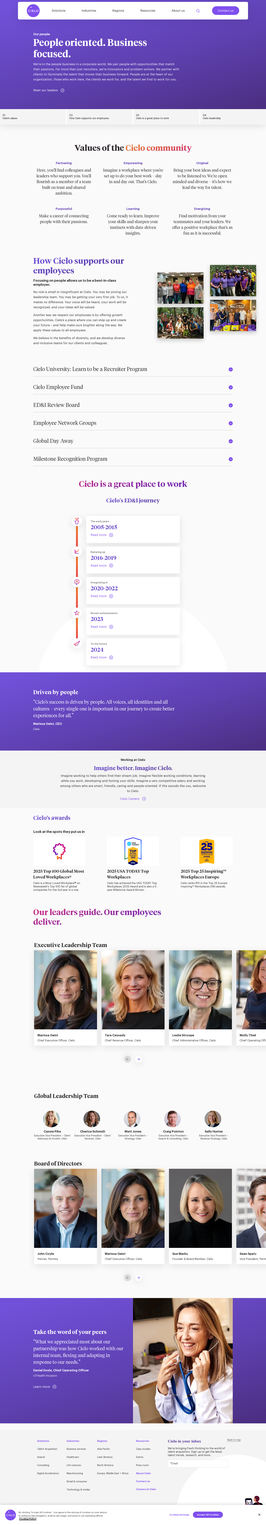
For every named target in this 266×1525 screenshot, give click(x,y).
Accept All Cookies (208, 1514)
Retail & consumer (77, 1481)
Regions (118, 10)
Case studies (143, 1449)
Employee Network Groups (133, 423)
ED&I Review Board (133, 405)
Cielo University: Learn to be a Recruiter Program (133, 369)
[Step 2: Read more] (102, 565)
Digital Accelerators (48, 1473)
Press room (142, 1465)
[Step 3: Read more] (102, 596)
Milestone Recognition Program (133, 459)
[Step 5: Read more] (102, 657)
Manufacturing (75, 1473)
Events (139, 1457)
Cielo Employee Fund (133, 387)
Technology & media (78, 1490)
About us (178, 10)
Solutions (58, 10)
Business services (76, 1449)
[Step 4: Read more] (102, 626)
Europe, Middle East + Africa (112, 1473)
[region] (133, 1515)
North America (105, 1465)
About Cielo (143, 1473)
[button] (138, 1059)
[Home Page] (33, 10)
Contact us (226, 10)
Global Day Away (133, 441)
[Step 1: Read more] (102, 535)
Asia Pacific (103, 1449)
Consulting (43, 1465)
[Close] (259, 1514)
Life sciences (74, 1465)
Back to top (234, 1440)
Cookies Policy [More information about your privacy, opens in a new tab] (28, 1519)
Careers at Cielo (146, 1489)
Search (198, 11)
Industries (89, 10)
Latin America (104, 1457)
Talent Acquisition (47, 1449)
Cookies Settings (179, 1514)
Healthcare (73, 1457)
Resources (147, 10)
